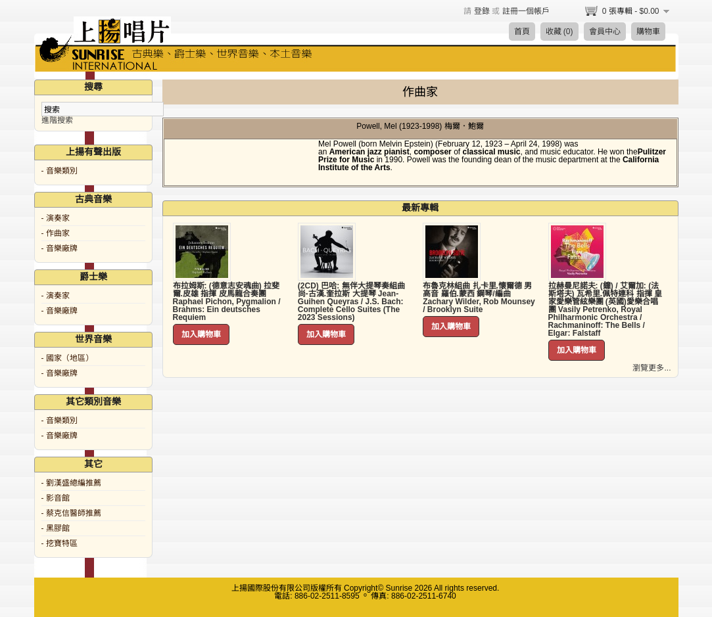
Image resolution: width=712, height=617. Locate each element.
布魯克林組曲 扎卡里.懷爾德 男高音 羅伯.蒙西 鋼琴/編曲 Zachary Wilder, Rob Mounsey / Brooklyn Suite (479, 297)
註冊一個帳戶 (526, 11)
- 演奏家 (55, 218)
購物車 (648, 31)
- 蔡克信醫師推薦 (71, 513)
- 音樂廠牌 (59, 248)
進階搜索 (57, 120)
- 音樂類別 (59, 170)
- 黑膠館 (55, 528)
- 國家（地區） (67, 358)
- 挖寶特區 (59, 543)
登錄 (482, 11)
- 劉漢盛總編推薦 (71, 483)
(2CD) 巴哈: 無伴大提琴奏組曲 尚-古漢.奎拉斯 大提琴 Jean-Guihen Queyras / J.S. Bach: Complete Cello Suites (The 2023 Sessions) (351, 301)
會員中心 (605, 31)
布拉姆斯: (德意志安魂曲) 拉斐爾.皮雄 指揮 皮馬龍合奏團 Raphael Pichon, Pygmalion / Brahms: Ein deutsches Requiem (227, 301)
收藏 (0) (559, 31)
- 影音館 (55, 498)
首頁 (522, 31)
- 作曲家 (55, 233)
